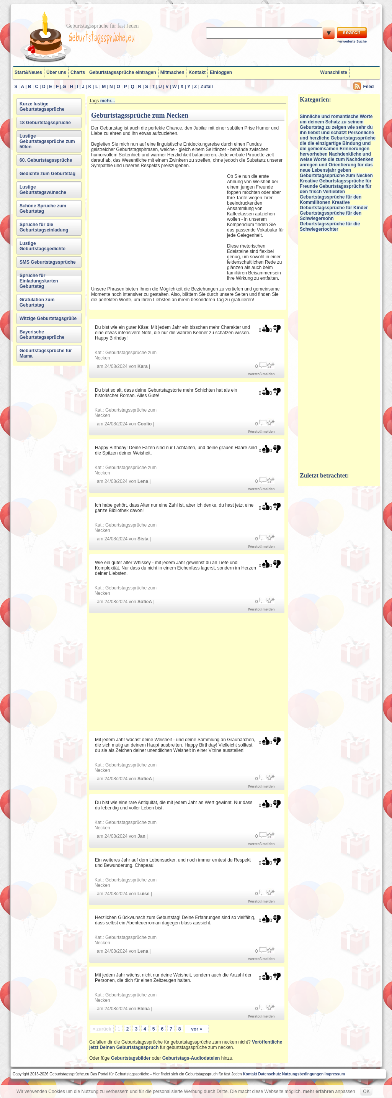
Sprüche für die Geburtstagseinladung (44, 227)
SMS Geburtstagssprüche (48, 262)
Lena (142, 481)
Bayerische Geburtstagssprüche (42, 334)
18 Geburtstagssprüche (45, 122)
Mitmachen (172, 72)
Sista (143, 539)
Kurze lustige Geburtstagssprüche (42, 106)
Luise (143, 893)
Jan (141, 836)
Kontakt (197, 72)
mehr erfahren (318, 1091)
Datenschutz (269, 1074)
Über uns (56, 72)
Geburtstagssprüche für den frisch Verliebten (335, 189)
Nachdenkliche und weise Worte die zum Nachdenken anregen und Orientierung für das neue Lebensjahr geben (337, 162)
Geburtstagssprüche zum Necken (336, 175)
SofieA (144, 601)
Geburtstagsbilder (130, 1058)
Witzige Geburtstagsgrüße (48, 318)
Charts (77, 72)
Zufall (207, 86)
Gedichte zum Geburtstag (47, 173)
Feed (368, 86)
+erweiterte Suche (352, 41)
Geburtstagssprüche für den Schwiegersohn (330, 215)
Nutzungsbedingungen (302, 1074)
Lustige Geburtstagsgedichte (42, 246)
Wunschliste (333, 72)
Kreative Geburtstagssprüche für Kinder (334, 205)
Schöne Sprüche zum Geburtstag (43, 208)
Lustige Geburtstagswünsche (43, 189)
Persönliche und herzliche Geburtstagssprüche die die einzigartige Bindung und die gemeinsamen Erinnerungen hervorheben (338, 143)
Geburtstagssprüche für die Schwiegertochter (330, 226)
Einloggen (221, 72)
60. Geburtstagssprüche (46, 160)
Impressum (335, 1074)
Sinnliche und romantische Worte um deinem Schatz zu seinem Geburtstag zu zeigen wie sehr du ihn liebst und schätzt (336, 124)
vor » (196, 1029)
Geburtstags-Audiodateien (191, 1058)
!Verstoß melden (261, 374)
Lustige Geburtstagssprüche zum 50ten (47, 141)
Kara (142, 366)
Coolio (144, 424)
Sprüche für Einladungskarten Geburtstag (39, 281)
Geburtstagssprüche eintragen (122, 72)
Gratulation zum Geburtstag (37, 302)
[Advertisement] (158, 224)
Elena (143, 1008)
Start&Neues (28, 72)
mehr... (107, 100)
